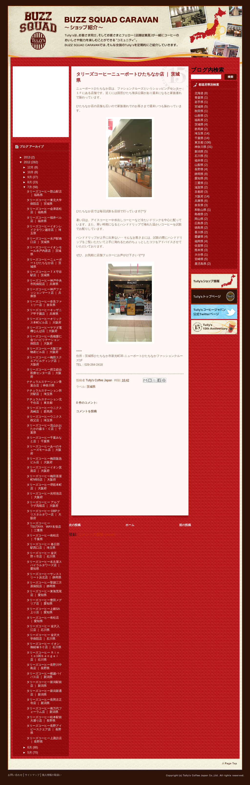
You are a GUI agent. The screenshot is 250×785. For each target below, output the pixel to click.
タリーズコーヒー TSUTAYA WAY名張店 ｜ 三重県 (44, 527)
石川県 (199, 156)
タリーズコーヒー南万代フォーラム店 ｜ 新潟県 (44, 710)
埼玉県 (199, 133)
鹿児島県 (200, 263)
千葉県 (199, 138)
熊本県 (199, 250)
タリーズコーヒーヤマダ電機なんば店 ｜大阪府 (44, 329)
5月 (30, 752)
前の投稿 (185, 525)
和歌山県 (200, 209)
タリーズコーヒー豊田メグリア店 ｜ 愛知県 (44, 601)
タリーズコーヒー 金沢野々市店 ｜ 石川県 (42, 554)
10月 (30, 172)
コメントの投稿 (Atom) (96, 534)
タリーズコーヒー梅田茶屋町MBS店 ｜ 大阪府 (44, 477)
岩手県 (199, 102)
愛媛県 (199, 236)
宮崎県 (199, 259)
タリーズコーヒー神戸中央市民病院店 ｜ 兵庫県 (44, 282)
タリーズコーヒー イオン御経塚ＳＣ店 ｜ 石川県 (44, 645)
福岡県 (199, 241)
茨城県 (91, 386)
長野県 (199, 169)
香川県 (199, 232)
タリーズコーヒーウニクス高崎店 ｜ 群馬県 (44, 409)
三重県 (199, 183)
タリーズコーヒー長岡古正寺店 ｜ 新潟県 (44, 701)
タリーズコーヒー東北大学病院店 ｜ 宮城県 (44, 201)
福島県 (199, 120)
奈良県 (199, 205)
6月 (30, 747)
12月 (30, 167)
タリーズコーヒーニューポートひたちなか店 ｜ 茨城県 (44, 263)
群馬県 (199, 129)
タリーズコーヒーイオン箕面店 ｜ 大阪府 (44, 469)
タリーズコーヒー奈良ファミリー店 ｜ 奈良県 (44, 303)
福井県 (199, 160)
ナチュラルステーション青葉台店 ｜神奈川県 (44, 383)
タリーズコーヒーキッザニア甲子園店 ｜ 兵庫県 (44, 311)
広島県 (199, 223)
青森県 (199, 97)
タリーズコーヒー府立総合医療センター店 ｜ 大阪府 (44, 373)
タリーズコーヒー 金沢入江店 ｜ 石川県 (43, 627)
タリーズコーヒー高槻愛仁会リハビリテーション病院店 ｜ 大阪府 (44, 340)
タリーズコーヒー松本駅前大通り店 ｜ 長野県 (44, 718)
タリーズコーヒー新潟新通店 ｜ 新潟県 (44, 692)
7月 (30, 187)
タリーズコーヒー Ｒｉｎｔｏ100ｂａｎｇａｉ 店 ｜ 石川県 (43, 656)
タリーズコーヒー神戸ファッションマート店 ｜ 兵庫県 (44, 293)
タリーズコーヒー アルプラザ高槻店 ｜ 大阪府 (43, 504)
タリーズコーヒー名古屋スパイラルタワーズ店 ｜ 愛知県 (44, 565)
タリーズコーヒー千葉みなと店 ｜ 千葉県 (44, 439)
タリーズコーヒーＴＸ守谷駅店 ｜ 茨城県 (44, 273)
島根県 (199, 214)
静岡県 (199, 174)
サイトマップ (32, 775)
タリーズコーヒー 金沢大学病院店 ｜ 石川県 (43, 636)
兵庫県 (199, 200)
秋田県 (199, 111)
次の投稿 (75, 525)
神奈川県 (200, 147)
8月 (30, 182)
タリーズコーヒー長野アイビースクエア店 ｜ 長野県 (44, 729)
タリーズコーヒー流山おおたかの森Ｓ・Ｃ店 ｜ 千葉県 (44, 429)
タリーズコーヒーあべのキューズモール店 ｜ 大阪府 (44, 450)
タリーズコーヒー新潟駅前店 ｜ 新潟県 (44, 683)
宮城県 (199, 106)
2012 (27, 162)
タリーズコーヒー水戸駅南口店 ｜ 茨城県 (44, 240)
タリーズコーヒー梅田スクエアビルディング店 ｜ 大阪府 (44, 361)
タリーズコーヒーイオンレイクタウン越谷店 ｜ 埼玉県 (44, 230)
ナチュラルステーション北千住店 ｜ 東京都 (44, 401)
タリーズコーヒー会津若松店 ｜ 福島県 (44, 210)
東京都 (199, 142)
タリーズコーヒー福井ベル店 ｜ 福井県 (44, 219)
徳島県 (199, 227)
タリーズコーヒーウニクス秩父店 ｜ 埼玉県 (44, 418)
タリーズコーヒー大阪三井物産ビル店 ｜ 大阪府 (44, 350)
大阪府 (199, 196)
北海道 (199, 93)
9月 (30, 177)
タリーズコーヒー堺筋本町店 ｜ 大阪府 (44, 486)
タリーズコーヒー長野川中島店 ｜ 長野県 (44, 666)
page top (229, 763)
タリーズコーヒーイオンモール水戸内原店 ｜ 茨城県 (44, 251)
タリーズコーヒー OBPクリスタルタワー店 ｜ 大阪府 (44, 514)
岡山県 (199, 219)
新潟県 (199, 151)
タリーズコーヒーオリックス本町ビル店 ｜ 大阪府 (44, 320)
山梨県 (199, 165)
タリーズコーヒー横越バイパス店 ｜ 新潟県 (44, 675)
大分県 (199, 254)
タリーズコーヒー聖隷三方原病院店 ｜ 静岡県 (44, 584)
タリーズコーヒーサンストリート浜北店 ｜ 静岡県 (44, 575)
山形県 (199, 115)
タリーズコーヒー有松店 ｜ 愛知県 (43, 619)
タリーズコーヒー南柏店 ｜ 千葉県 (43, 537)
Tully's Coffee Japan (99, 380)
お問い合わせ (15, 775)
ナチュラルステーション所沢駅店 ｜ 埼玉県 (44, 392)
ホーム (129, 525)
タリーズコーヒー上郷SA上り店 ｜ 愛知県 (43, 610)
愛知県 (199, 178)
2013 (27, 157)
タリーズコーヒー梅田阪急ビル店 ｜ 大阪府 (44, 460)
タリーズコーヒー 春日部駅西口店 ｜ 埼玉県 (43, 546)
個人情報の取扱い (52, 775)
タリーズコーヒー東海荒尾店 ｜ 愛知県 (44, 593)
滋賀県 (199, 187)
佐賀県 (199, 245)
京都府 (199, 191)
